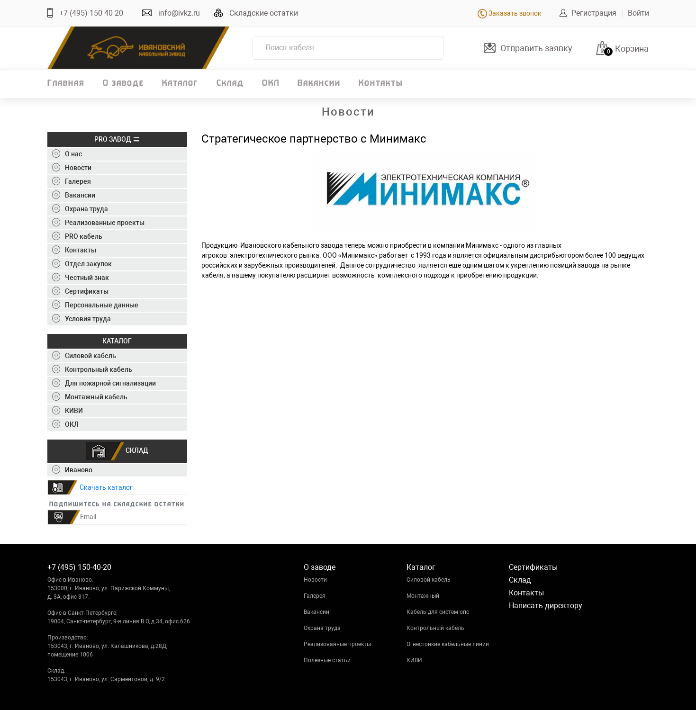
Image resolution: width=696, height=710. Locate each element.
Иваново (72, 470)
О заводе (123, 83)
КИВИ (414, 660)
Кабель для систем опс (438, 612)
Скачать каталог (106, 487)
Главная (66, 83)
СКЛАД (117, 451)
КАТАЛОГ (117, 341)
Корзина (632, 49)
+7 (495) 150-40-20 (91, 13)
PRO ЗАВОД (117, 139)
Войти (638, 13)
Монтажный (423, 596)
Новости (315, 579)
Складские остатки (263, 13)
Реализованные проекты (337, 644)
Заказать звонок (510, 13)
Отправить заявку (536, 48)
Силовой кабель (429, 579)
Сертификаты (533, 567)
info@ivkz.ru (179, 13)
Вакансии (319, 83)
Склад (230, 83)
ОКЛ (271, 83)
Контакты (381, 83)
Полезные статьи (327, 660)
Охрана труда (322, 628)
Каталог (180, 83)
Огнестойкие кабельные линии (448, 644)
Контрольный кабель (435, 628)
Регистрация (593, 13)
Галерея (314, 596)
